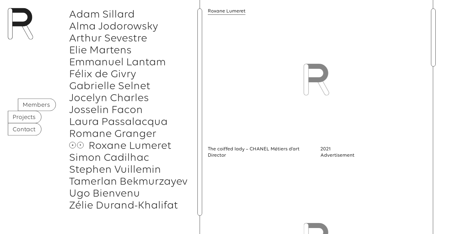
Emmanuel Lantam (117, 61)
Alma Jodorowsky (113, 25)
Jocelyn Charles (109, 97)
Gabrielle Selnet (109, 85)
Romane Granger (112, 133)
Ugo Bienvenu (104, 192)
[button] (199, 112)
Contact (24, 129)
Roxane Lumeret (130, 145)
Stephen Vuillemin (115, 169)
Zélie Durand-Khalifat (123, 204)
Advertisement (337, 155)
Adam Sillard (102, 13)
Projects (24, 116)
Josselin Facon (106, 109)
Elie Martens (100, 49)
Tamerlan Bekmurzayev (128, 181)
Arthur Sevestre (108, 37)
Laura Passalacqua (118, 121)
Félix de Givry (102, 73)
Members (36, 104)
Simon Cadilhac (109, 157)
